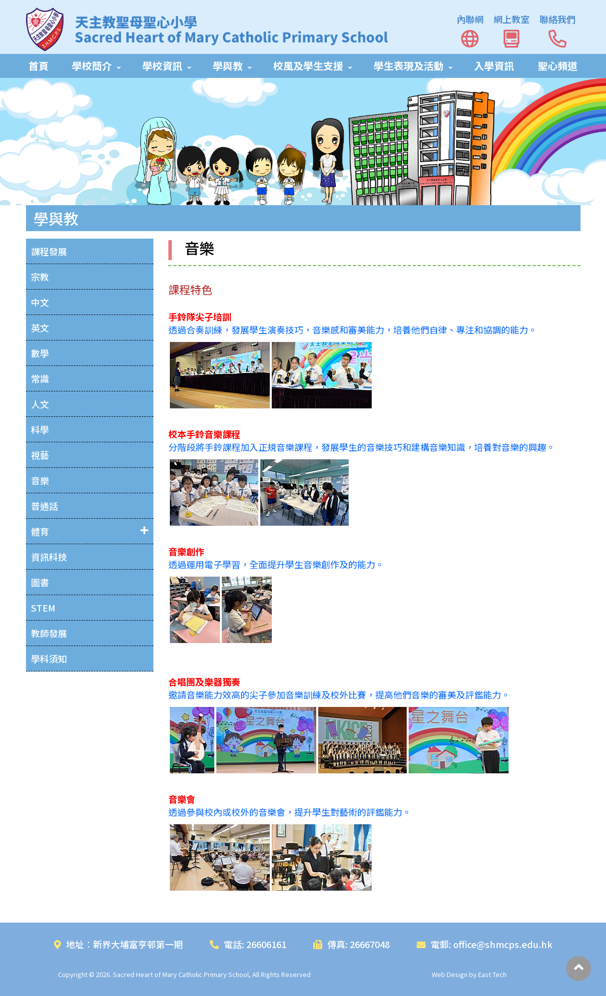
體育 (40, 531)
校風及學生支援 (308, 65)
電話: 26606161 (248, 944)
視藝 (40, 454)
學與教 (228, 65)
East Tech (492, 974)
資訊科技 (49, 556)
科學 (40, 429)
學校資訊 (162, 65)
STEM (43, 607)
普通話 (44, 505)
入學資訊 (494, 65)
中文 (40, 302)
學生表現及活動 (409, 65)
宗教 (40, 276)
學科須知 (49, 658)
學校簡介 (92, 65)
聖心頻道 (558, 65)
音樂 (40, 480)
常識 (40, 378)
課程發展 (49, 251)
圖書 (40, 582)
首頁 (38, 65)
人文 (40, 403)
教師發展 (49, 633)
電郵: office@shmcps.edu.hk (485, 944)
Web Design (450, 974)
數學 (40, 352)
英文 (40, 327)
